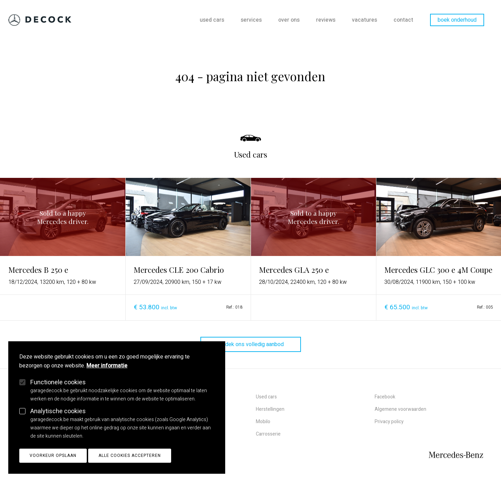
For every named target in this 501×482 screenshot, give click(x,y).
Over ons (289, 20)
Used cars (212, 20)
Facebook (385, 396)
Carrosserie (268, 434)
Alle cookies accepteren (129, 461)
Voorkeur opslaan (53, 461)
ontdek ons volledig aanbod (251, 344)
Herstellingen (270, 409)
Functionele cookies (58, 388)
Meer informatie (106, 371)
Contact (403, 20)
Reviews (325, 20)
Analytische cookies (58, 417)
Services (251, 20)
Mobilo (263, 421)
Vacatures (364, 20)
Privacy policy (389, 421)
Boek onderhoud (457, 20)
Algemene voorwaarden (400, 409)
